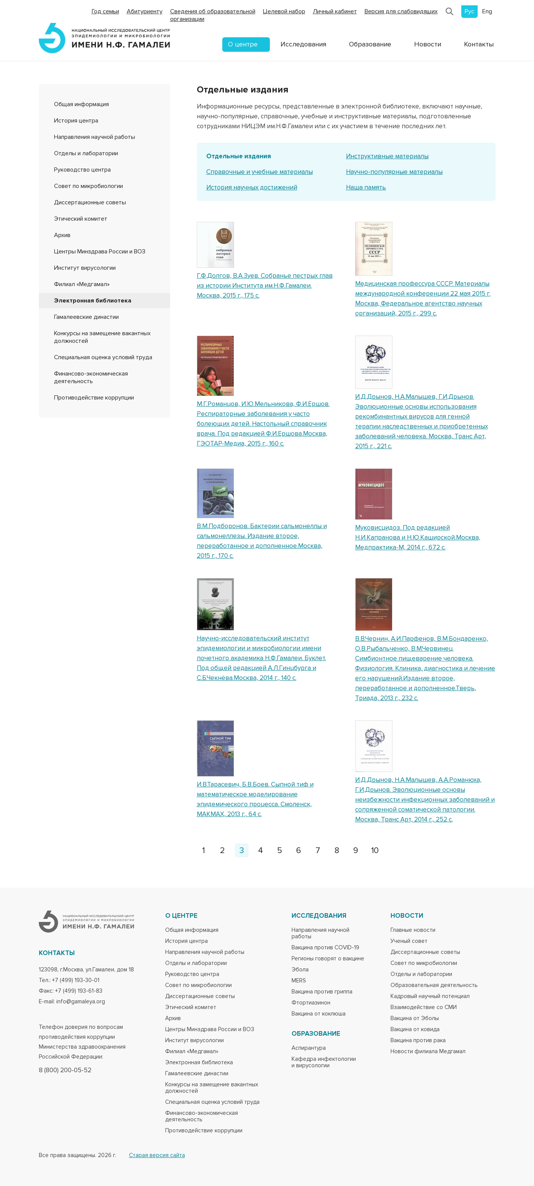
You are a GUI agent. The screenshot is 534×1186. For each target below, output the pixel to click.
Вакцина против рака (418, 1040)
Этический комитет (80, 219)
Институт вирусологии (85, 268)
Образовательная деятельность (434, 985)
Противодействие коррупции (94, 397)
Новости (427, 44)
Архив (62, 235)
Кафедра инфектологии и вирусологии (324, 1062)
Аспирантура (309, 1048)
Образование (370, 44)
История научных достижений (251, 187)
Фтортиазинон (311, 1003)
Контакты (479, 44)
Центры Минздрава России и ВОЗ (99, 251)
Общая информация (81, 104)
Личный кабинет (335, 11)
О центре (243, 44)
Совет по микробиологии (88, 186)
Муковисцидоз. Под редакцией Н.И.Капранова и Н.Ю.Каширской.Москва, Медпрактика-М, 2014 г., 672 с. (417, 537)
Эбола (300, 969)
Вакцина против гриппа (322, 992)
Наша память (366, 187)
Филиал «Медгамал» (82, 284)
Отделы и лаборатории (86, 153)
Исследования (303, 44)
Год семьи (105, 11)
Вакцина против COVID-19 (325, 947)
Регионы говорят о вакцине (328, 958)
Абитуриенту (145, 11)
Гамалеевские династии (86, 317)
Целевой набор (284, 11)
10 (375, 850)
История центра (76, 120)
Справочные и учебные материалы (259, 172)
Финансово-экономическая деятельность (91, 377)
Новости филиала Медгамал (428, 1051)
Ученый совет (409, 941)
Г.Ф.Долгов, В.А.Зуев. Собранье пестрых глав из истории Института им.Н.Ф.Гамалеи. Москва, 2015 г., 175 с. (265, 285)
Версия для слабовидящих (401, 11)
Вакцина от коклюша (319, 1014)
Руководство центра (82, 170)
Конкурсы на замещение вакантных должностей (211, 1087)
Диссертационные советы (90, 202)
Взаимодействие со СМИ (424, 1007)
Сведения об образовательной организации (212, 15)
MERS (299, 980)
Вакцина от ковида (415, 1029)
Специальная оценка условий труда (103, 357)
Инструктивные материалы (387, 156)
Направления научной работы (94, 137)
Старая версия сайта (157, 1155)
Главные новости (413, 930)
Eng (487, 11)
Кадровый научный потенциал (430, 996)
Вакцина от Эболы (415, 1018)
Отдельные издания (238, 156)
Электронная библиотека (92, 300)
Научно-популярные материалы (394, 172)
